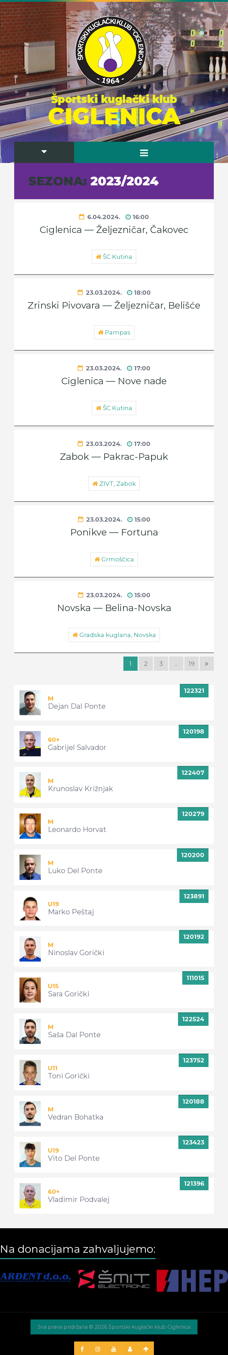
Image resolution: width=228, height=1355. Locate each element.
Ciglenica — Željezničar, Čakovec (114, 229)
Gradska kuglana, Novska (117, 634)
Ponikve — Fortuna (114, 532)
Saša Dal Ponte (74, 1034)
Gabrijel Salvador (77, 747)
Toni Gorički (69, 1076)
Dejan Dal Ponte (77, 706)
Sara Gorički (68, 994)
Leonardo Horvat (77, 829)
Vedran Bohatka (76, 1117)
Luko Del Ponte (75, 870)
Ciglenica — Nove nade (114, 381)
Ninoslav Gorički (76, 952)
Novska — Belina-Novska (114, 608)
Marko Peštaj (71, 912)
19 (192, 663)
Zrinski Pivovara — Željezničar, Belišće (114, 305)
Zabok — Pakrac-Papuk (114, 456)
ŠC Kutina (117, 256)
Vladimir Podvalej (79, 1199)
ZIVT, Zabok (117, 483)
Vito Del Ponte (74, 1158)
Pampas (117, 332)
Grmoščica (117, 559)
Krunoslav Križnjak (80, 788)
